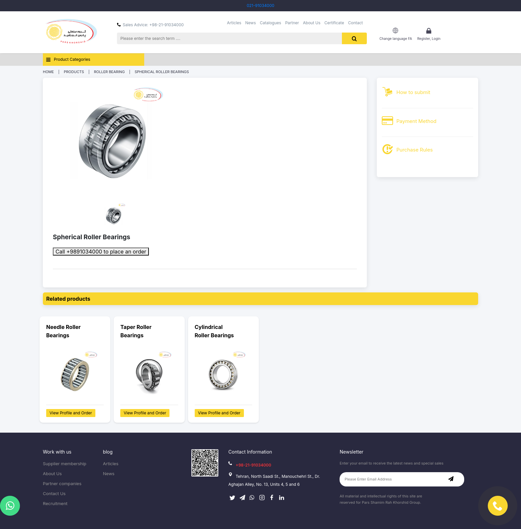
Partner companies (62, 483)
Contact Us (54, 493)
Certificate (334, 23)
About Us (311, 23)
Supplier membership (64, 463)
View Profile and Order (71, 412)
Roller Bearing (109, 71)
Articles (234, 23)
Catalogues (270, 23)
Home (48, 71)
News (250, 23)
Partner (292, 23)
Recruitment (55, 503)
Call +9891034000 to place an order (100, 251)
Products (74, 71)
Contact (355, 23)
